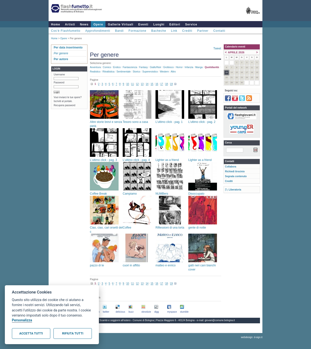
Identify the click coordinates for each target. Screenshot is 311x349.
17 (161, 84)
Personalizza (22, 320)
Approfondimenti (97, 30)
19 (171, 84)
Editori (174, 24)
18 (166, 84)
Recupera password (64, 105)
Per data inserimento (68, 47)
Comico (107, 67)
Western (164, 71)
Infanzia (189, 67)
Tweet (217, 48)
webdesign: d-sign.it (251, 337)
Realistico (95, 71)
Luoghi (158, 24)
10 (127, 84)
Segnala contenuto (236, 176)
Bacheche (158, 30)
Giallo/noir (155, 67)
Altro (173, 71)
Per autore (61, 59)
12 (137, 84)
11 (132, 84)
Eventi (143, 24)
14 (147, 84)
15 (152, 84)
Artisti (70, 24)
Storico (136, 71)
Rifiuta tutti (72, 333)
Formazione (137, 30)
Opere (98, 24)
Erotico (117, 67)
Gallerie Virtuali (120, 24)
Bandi (119, 30)
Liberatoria (235, 189)
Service (191, 24)
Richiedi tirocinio (235, 171)
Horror (179, 67)
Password (59, 82)
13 (142, 84)
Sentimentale (124, 71)
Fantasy (143, 67)
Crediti (187, 30)
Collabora (230, 166)
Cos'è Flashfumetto (65, 30)
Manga (199, 67)
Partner (202, 30)
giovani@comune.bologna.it (220, 320)
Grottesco (168, 67)
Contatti (219, 30)
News (84, 24)
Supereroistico (150, 71)
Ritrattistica (108, 71)
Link (174, 30)
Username (59, 74)
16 (157, 84)
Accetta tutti (31, 333)
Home (55, 24)
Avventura (95, 67)
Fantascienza (130, 67)
